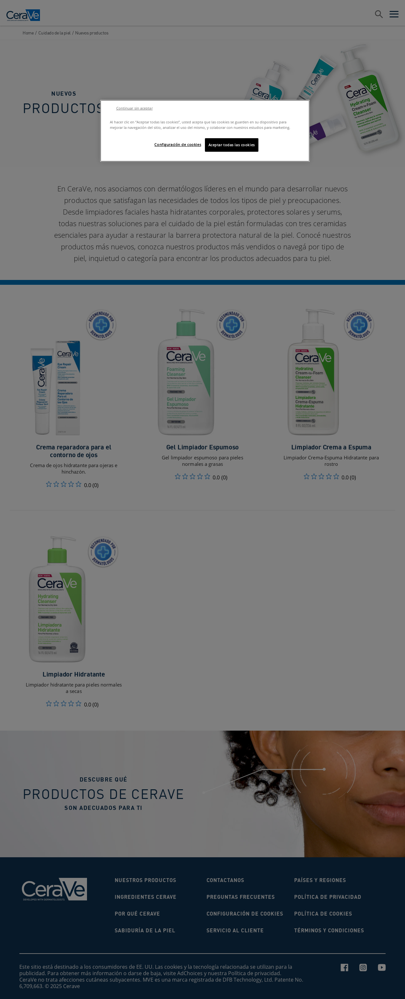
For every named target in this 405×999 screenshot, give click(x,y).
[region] (205, 131)
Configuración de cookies (177, 144)
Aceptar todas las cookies (231, 144)
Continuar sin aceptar (134, 108)
